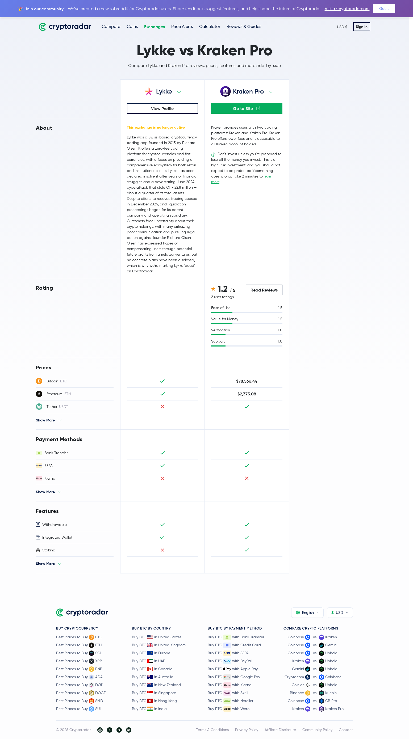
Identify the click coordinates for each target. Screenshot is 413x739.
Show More (45, 420)
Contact (346, 729)
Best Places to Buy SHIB (79, 701)
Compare (111, 26)
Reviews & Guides (244, 26)
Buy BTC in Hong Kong (154, 700)
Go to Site (246, 108)
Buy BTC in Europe (151, 653)
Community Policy (317, 729)
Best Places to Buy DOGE (81, 693)
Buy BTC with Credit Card (234, 645)
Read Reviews (264, 290)
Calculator (209, 26)
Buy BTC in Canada (152, 668)
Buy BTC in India (149, 708)
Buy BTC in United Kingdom (159, 645)
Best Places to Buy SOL (79, 653)
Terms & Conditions (212, 729)
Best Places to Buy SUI (78, 709)
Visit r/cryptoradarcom (347, 8)
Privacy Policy (246, 729)
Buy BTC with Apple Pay (233, 669)
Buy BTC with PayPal (230, 661)
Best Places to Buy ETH (79, 645)
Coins (132, 26)
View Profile (162, 108)
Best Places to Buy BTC (79, 637)
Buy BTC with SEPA (228, 653)
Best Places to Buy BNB (79, 669)
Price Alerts (182, 26)
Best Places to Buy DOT (79, 685)
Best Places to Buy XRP (79, 661)
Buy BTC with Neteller (230, 701)
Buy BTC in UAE (148, 660)
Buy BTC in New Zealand (156, 684)
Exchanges (154, 26)
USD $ (342, 26)
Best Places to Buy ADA (79, 677)
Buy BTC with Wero (228, 709)
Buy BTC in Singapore (154, 692)
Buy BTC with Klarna (230, 685)
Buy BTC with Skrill (228, 693)
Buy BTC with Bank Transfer (236, 637)
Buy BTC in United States (156, 637)
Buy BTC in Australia (152, 676)
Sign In (362, 26)
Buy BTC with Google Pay (234, 677)
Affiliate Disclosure (280, 729)
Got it (384, 8)
